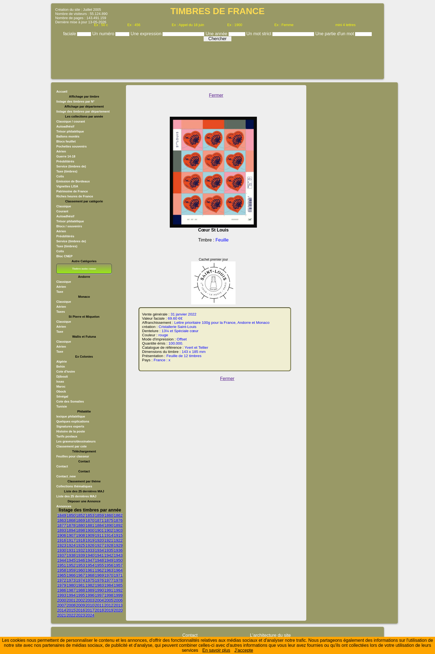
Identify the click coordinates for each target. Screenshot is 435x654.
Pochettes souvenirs (71, 146)
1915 (118, 535)
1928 (108, 545)
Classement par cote (71, 446)
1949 (108, 560)
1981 (80, 585)
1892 (118, 525)
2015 (71, 610)
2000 (61, 600)
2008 (71, 605)
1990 (99, 590)
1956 (108, 565)
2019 (108, 610)
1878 (71, 525)
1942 (108, 555)
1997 (99, 595)
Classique (63, 206)
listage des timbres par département (83, 111)
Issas (60, 381)
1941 (99, 555)
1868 (71, 520)
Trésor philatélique (70, 131)
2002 (80, 600)
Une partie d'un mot (335, 33)
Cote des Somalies (70, 401)
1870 (89, 520)
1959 (71, 570)
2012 (108, 605)
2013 (118, 605)
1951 (61, 565)
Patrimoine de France (72, 191)
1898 (80, 530)
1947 (89, 560)
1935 (108, 550)
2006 (118, 600)
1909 (89, 535)
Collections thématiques (74, 486)
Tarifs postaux (66, 436)
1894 (71, 530)
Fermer (216, 95)
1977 (108, 580)
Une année (217, 33)
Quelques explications (72, 421)
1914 (108, 535)
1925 (80, 545)
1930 (61, 550)
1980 (71, 585)
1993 (61, 595)
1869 (80, 520)
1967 (80, 575)
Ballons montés (67, 136)
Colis (60, 176)
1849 (61, 515)
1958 (61, 570)
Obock (61, 391)
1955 (99, 565)
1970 (108, 575)
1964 (118, 570)
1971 (118, 575)
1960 (80, 570)
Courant (62, 211)
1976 (99, 580)
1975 (89, 580)
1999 (118, 595)
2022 (71, 615)
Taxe (59, 291)
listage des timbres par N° (75, 101)
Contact (62, 466)
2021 (61, 615)
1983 (99, 585)
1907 (71, 535)
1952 (71, 565)
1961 (89, 570)
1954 (89, 565)
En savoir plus (216, 650)
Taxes (60, 311)
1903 (118, 530)
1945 (71, 560)
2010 (89, 605)
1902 (108, 530)
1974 (80, 580)
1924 (71, 545)
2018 (99, 610)
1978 (118, 580)
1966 (71, 575)
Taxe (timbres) (66, 171)
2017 (89, 610)
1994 (71, 595)
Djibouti (62, 376)
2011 (99, 605)
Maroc (60, 386)
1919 (89, 540)
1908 (80, 535)
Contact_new (66, 476)
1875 (108, 520)
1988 (80, 590)
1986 (61, 590)
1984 (108, 585)
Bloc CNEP (64, 256)
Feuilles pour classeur (72, 456)
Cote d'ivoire (65, 371)
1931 (71, 550)
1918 (80, 540)
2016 (80, 610)
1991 (108, 590)
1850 (71, 515)
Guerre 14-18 (65, 156)
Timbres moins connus (84, 268)
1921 (108, 540)
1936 (118, 550)
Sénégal (62, 396)
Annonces (63, 506)
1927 (99, 545)
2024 (89, 615)
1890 (108, 525)
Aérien (61, 151)
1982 (89, 585)
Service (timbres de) (71, 166)
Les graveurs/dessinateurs (76, 441)
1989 (89, 590)
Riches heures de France (74, 196)
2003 (89, 600)
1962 (99, 570)
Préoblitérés (65, 161)
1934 (99, 550)
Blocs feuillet (66, 141)
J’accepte (243, 650)
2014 (61, 610)
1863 (61, 520)
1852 (80, 515)
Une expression (147, 33)
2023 (80, 615)
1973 (71, 580)
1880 (80, 525)
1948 (99, 560)
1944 (61, 560)
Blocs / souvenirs (69, 226)
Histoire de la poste (70, 431)
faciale (70, 33)
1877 (61, 525)
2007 (61, 605)
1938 (71, 555)
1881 (89, 525)
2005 (108, 600)
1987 (71, 590)
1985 (118, 585)
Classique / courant (70, 121)
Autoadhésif (65, 126)
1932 (80, 550)
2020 (118, 610)
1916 (61, 540)
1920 (99, 540)
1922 (118, 540)
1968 (89, 575)
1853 (89, 515)
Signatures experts (70, 426)
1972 (61, 580)
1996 (89, 595)
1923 (61, 545)
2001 (71, 600)
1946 (80, 560)
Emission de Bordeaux (73, 181)
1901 (99, 530)
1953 (80, 565)
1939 (80, 555)
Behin (60, 366)
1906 (61, 535)
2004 (99, 600)
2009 (80, 605)
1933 (89, 550)
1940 (89, 555)
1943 (118, 555)
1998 (108, 595)
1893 (61, 530)
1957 (118, 565)
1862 (118, 515)
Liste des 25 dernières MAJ (76, 496)
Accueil (61, 91)
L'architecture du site (270, 635)
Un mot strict (259, 33)
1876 (118, 520)
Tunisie (61, 406)
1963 (108, 570)
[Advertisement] (217, 58)
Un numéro (104, 33)
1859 (99, 515)
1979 (61, 585)
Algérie (61, 361)
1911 (99, 535)
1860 (108, 515)
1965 (61, 575)
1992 (118, 590)
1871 (99, 520)
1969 (99, 575)
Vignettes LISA (67, 186)
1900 (89, 530)
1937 (61, 555)
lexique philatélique (70, 416)
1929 (118, 545)
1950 (118, 560)
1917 (71, 540)
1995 (80, 595)
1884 (99, 525)
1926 (89, 545)
